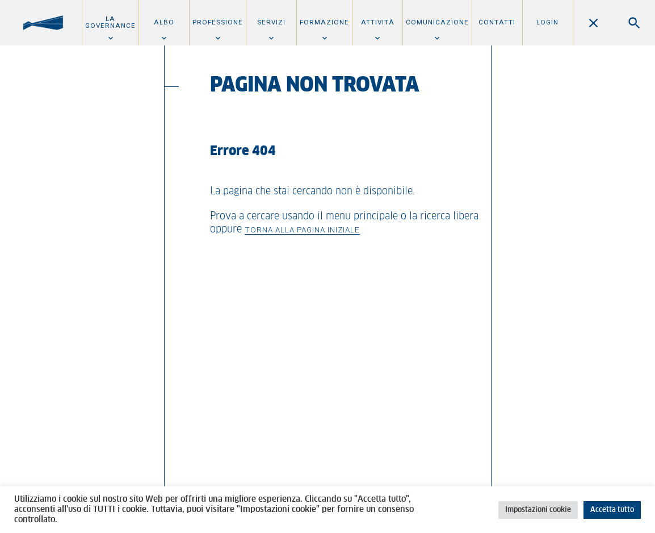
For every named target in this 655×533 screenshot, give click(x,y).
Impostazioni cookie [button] (538, 510)
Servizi (271, 22)
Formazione (324, 22)
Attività (377, 22)
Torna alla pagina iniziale (302, 229)
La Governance (110, 22)
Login (547, 22)
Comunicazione (437, 22)
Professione (217, 22)
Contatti (496, 22)
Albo (164, 22)
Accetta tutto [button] (612, 510)
